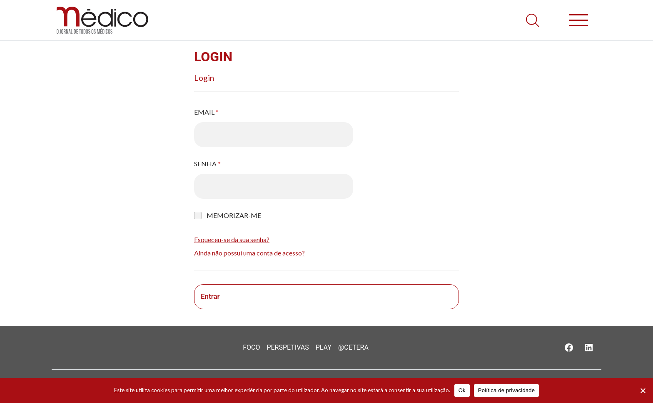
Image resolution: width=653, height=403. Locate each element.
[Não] (642, 390)
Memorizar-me (234, 215)
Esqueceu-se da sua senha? (231, 239)
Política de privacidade (506, 390)
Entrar (210, 296)
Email (206, 112)
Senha (207, 164)
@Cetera (353, 347)
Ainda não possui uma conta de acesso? (249, 253)
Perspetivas (288, 347)
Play (323, 347)
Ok (462, 390)
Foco (251, 347)
